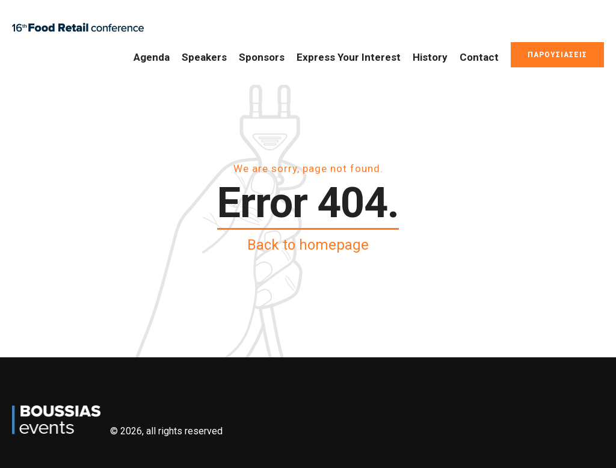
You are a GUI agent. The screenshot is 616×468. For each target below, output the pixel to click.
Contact (479, 57)
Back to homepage (308, 244)
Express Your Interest (349, 57)
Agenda (152, 57)
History (430, 57)
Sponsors (262, 57)
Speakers (204, 57)
